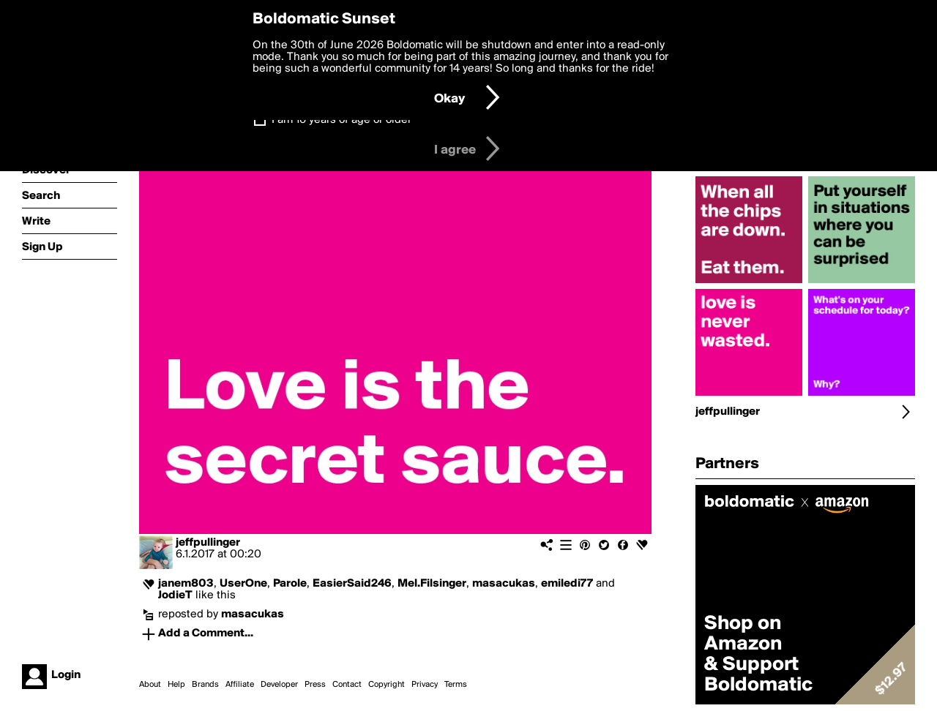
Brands (205, 684)
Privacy (424, 684)
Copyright (386, 684)
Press (315, 684)
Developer (279, 684)
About (150, 684)
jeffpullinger (208, 543)
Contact (347, 684)
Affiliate (239, 684)
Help (176, 684)
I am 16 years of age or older (341, 120)
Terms (455, 684)
